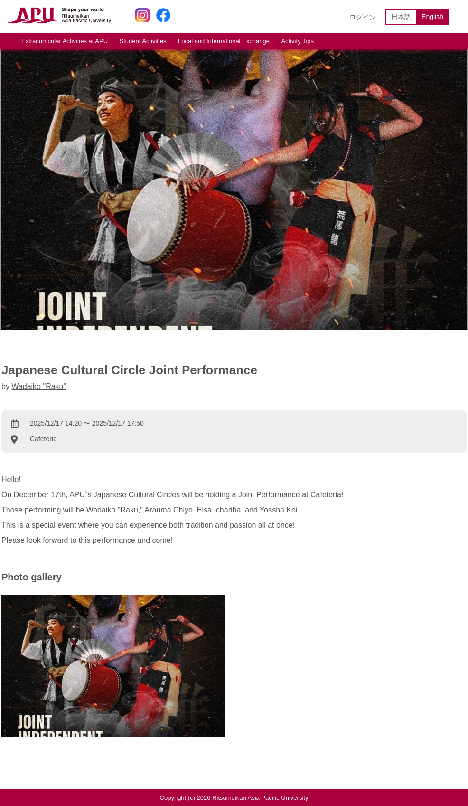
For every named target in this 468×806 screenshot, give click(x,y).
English (432, 16)
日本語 (401, 16)
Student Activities (143, 41)
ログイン (362, 17)
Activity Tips (297, 41)
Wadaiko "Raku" (38, 386)
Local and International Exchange (224, 41)
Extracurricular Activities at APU (64, 41)
